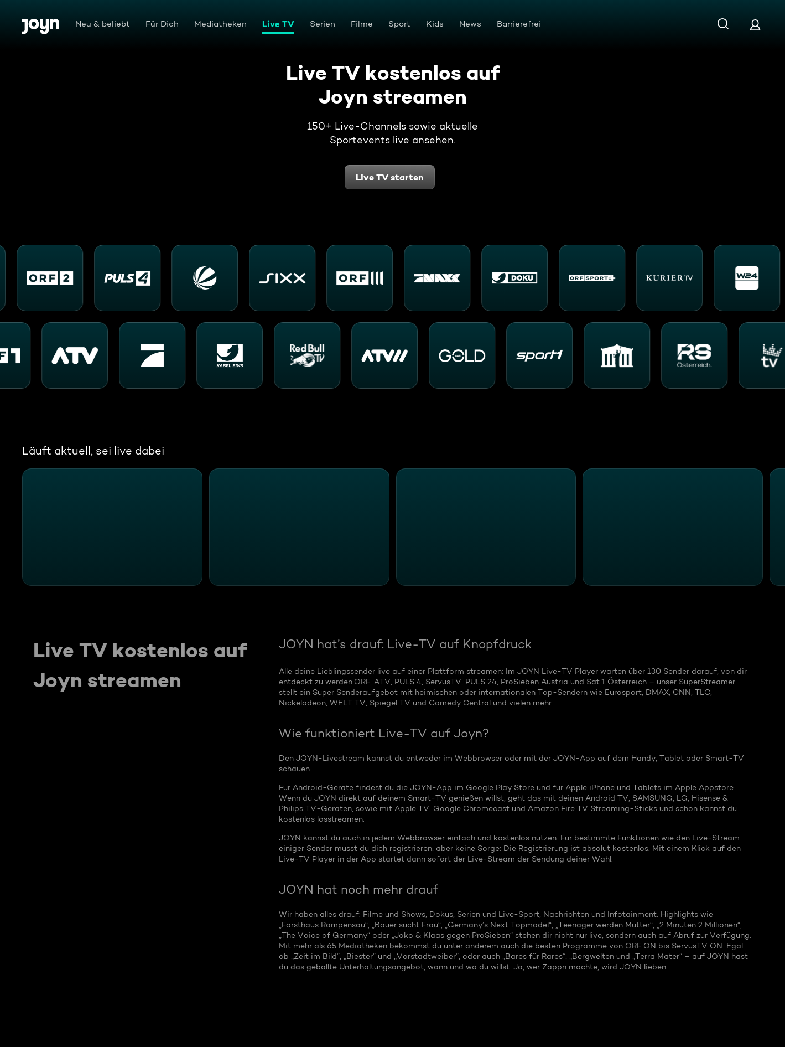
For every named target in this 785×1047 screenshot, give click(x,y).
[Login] (755, 24)
